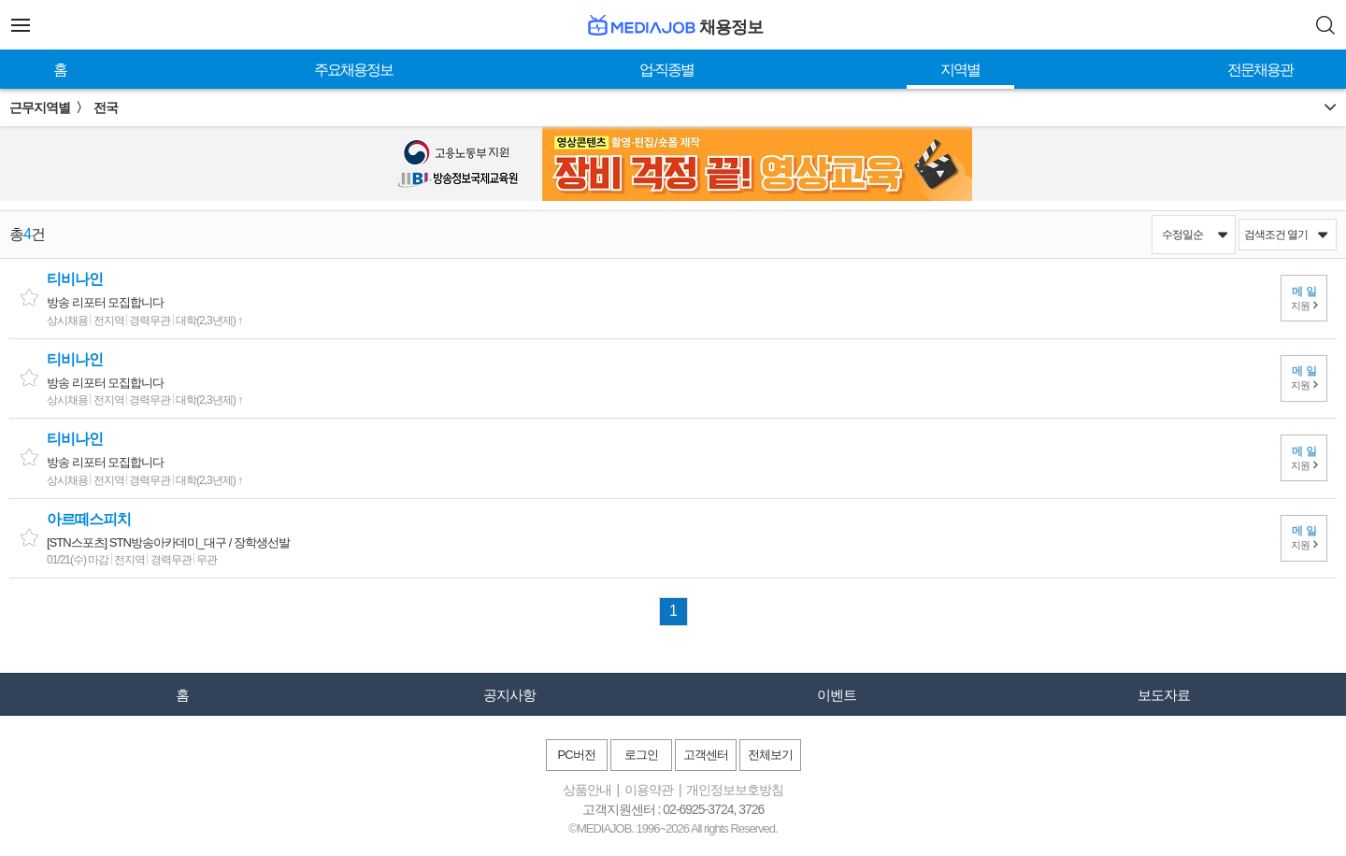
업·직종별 (666, 70)
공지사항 (509, 695)
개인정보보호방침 (734, 789)
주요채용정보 (353, 70)
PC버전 (575, 755)
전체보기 (770, 755)
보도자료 (1164, 695)
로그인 (641, 755)
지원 (1304, 298)
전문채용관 (1260, 70)
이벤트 (836, 695)
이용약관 (648, 789)
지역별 (960, 70)
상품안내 (587, 789)
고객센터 (705, 755)
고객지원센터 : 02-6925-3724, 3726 (673, 809)
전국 (105, 107)
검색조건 (1285, 235)
